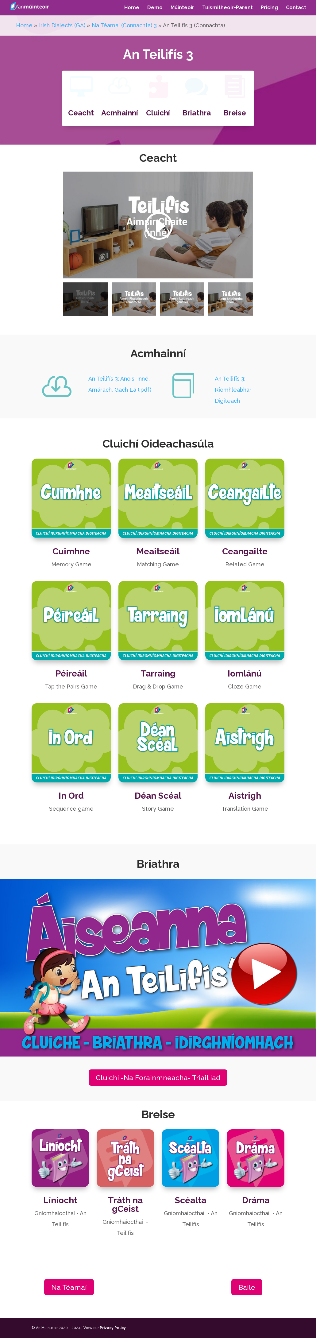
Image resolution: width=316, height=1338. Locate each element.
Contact (296, 8)
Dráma (256, 1196)
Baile (246, 1287)
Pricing (269, 8)
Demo (155, 8)
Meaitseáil (158, 544)
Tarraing (158, 666)
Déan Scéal (158, 789)
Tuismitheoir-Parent (227, 8)
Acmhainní (119, 112)
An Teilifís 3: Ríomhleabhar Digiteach (233, 389)
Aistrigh (245, 789)
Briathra (196, 112)
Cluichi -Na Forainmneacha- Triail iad (158, 1077)
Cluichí (158, 112)
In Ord (71, 789)
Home (131, 8)
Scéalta (190, 1196)
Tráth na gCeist (125, 1200)
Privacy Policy (113, 1328)
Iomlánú (245, 666)
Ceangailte (244, 544)
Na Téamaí (69, 1287)
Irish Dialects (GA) (62, 25)
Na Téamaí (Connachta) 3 (124, 25)
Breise (234, 112)
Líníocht (60, 1196)
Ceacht (81, 112)
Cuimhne (71, 544)
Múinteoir (182, 8)
